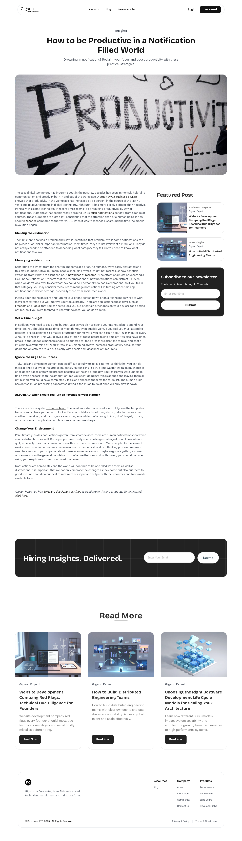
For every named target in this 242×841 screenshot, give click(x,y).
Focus (37, 306)
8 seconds (29, 221)
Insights (121, 30)
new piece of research (82, 275)
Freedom (21, 306)
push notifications (102, 213)
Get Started (210, 9)
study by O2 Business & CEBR (118, 196)
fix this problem (56, 408)
